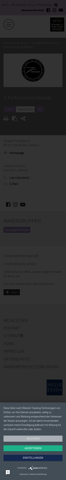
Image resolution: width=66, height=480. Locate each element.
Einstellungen (33, 457)
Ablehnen (33, 438)
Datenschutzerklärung (38, 474)
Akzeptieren (32, 448)
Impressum (24, 474)
